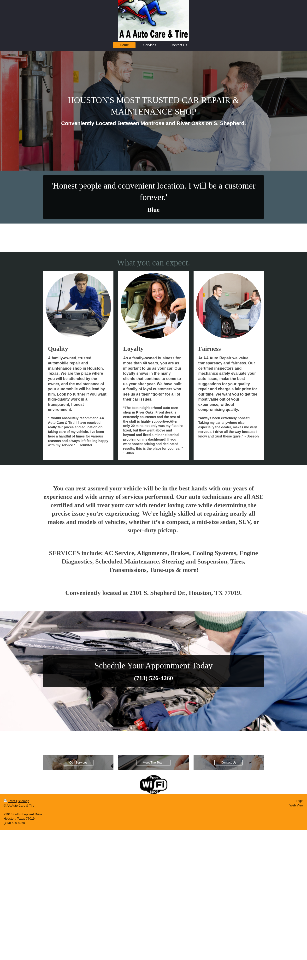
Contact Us (228, 762)
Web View (296, 805)
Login (299, 801)
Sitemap (23, 801)
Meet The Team (153, 762)
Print (10, 801)
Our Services (78, 762)
